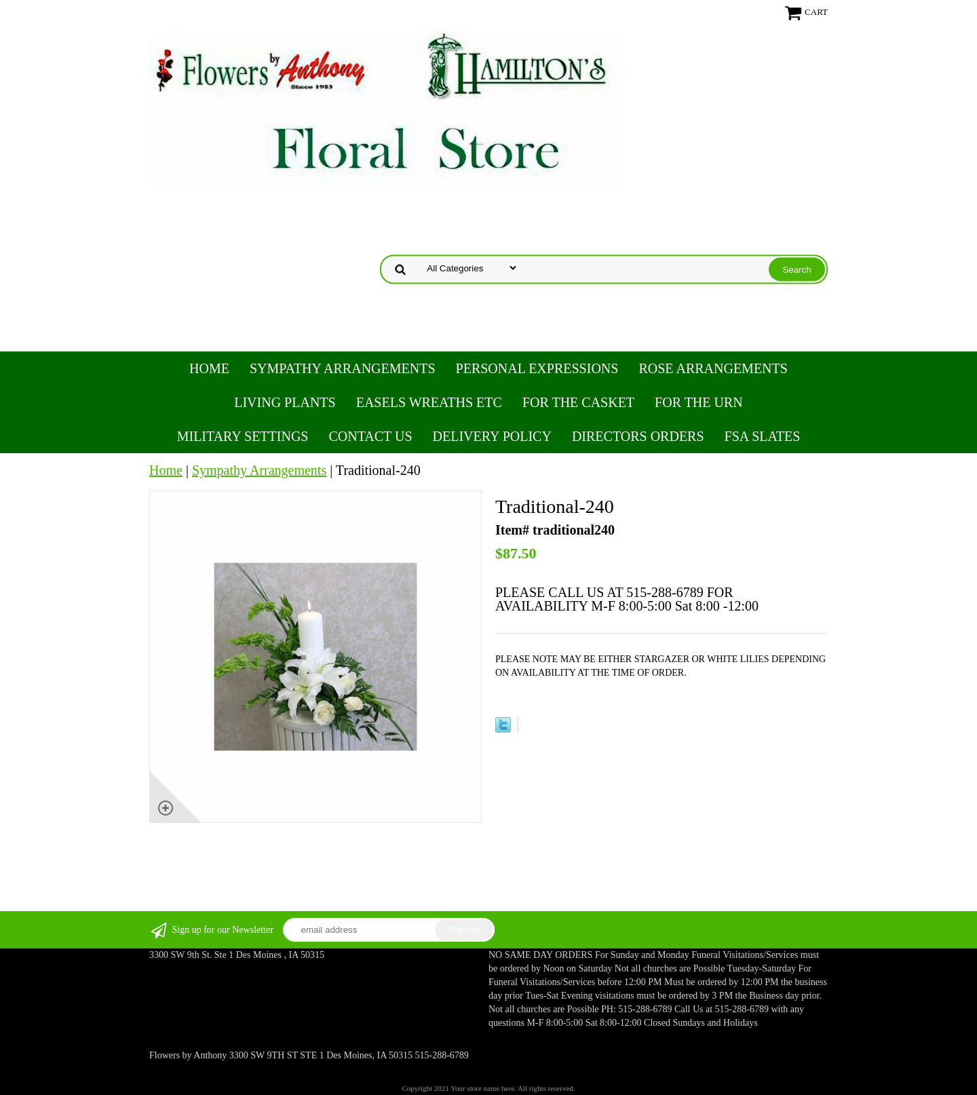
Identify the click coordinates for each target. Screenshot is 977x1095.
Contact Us (370, 436)
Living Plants (284, 402)
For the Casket (578, 402)
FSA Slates (763, 436)
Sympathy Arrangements (343, 368)
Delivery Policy (492, 436)
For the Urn (699, 402)
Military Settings (243, 436)
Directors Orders (638, 436)
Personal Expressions (537, 368)
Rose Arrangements (712, 368)
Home (209, 368)
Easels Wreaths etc (429, 402)
